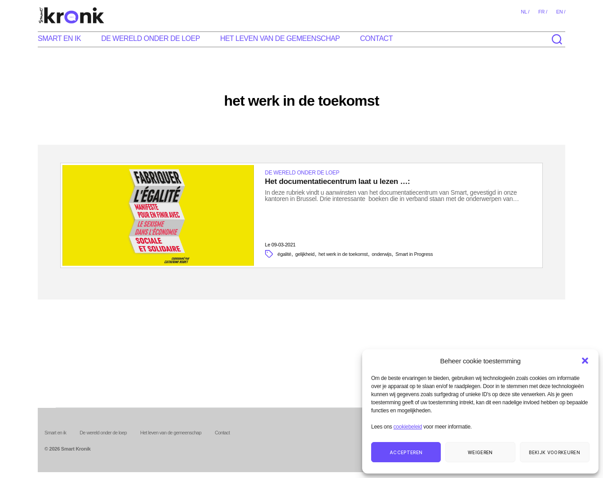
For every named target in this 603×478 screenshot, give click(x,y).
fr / (542, 11)
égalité (284, 254)
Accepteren (406, 452)
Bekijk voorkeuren (554, 452)
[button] (585, 360)
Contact (376, 38)
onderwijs (381, 254)
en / (560, 11)
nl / (525, 11)
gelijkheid (305, 254)
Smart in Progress (414, 254)
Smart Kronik (76, 448)
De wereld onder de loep (150, 38)
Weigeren (480, 452)
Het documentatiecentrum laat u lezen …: (337, 181)
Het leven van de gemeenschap (280, 38)
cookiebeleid (408, 427)
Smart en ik (59, 38)
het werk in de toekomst (343, 254)
